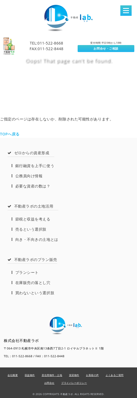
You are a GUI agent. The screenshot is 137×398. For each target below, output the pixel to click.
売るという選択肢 (29, 229)
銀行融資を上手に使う (33, 165)
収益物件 (30, 375)
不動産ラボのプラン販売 (32, 259)
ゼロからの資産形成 (28, 152)
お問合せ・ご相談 (105, 48)
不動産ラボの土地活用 (30, 206)
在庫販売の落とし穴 (31, 282)
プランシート (25, 272)
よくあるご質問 (115, 375)
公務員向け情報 (27, 175)
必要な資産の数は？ (31, 186)
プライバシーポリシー (74, 383)
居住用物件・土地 (52, 375)
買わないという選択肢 (33, 292)
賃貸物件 (74, 375)
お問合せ (49, 383)
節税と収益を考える (31, 219)
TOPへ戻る (10, 134)
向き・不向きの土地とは (35, 239)
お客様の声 (92, 375)
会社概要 (13, 375)
